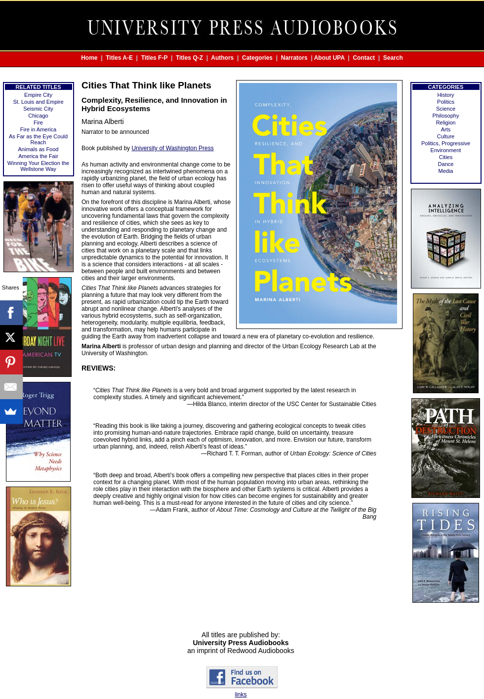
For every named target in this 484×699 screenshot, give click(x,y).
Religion (446, 122)
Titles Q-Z (189, 57)
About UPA (329, 57)
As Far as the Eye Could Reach (38, 139)
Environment (446, 150)
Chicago (38, 116)
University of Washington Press (172, 148)
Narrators (294, 57)
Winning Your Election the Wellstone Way (38, 166)
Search (393, 57)
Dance (446, 164)
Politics (445, 102)
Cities (446, 157)
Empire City (38, 95)
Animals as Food (38, 149)
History (445, 95)
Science (445, 109)
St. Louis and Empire (38, 102)
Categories (257, 57)
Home (89, 57)
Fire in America (38, 129)
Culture (445, 136)
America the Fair (38, 156)
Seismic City (38, 109)
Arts (446, 129)
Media (446, 171)
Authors (222, 57)
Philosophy (446, 116)
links (240, 694)
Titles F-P (154, 57)
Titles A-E (119, 57)
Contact (364, 57)
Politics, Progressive (445, 143)
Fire (38, 122)
